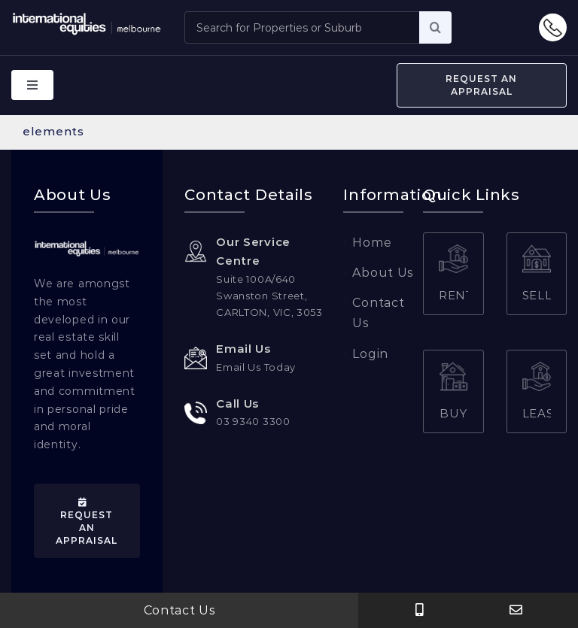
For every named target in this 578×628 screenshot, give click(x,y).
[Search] (435, 27)
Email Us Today (256, 366)
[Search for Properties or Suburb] (301, 27)
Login (370, 353)
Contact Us (179, 610)
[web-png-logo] (87, 245)
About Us (382, 272)
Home (371, 242)
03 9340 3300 (253, 420)
